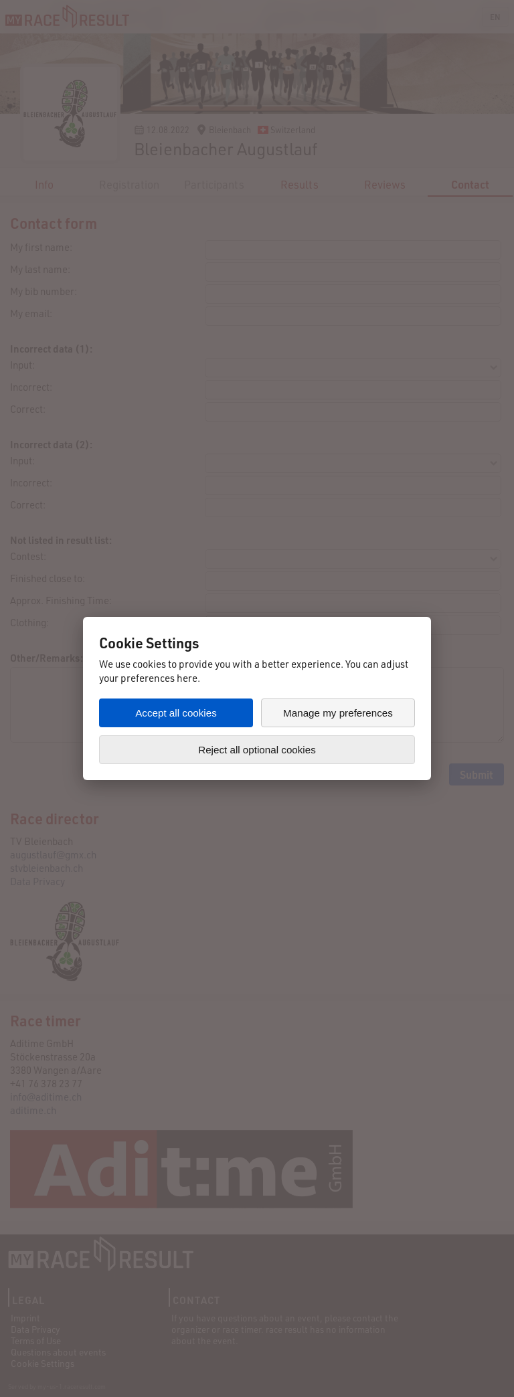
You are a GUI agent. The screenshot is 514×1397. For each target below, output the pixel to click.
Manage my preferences (338, 713)
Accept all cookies (176, 713)
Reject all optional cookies (257, 749)
